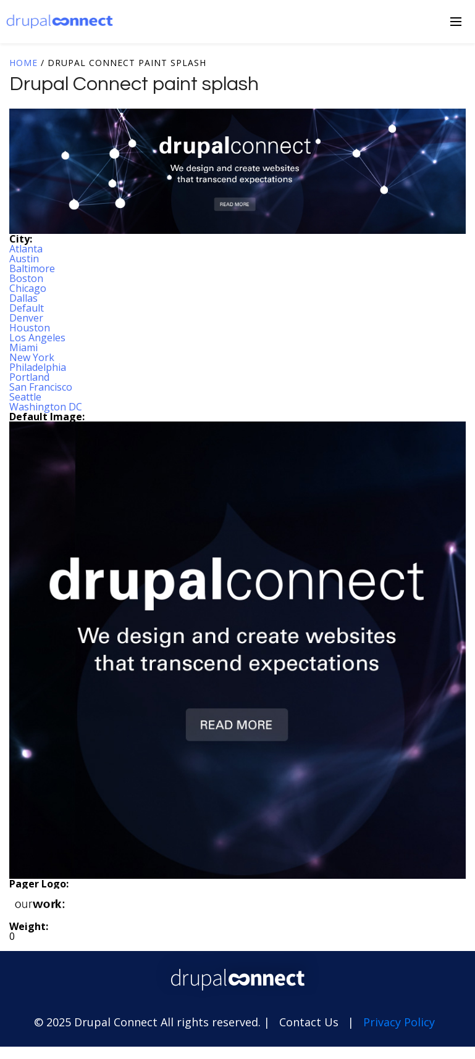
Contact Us (308, 1022)
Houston (29, 327)
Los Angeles (37, 337)
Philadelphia (37, 367)
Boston (26, 278)
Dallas (23, 298)
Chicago (27, 288)
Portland (29, 377)
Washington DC (45, 406)
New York (31, 357)
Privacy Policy (399, 1022)
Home (23, 63)
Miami (23, 347)
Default (26, 308)
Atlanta (26, 248)
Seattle (25, 397)
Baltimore (32, 268)
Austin (24, 258)
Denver (26, 318)
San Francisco (40, 387)
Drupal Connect (60, 21)
